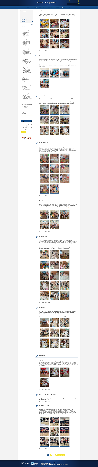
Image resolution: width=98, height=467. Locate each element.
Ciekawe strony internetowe (25, 65)
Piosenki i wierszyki (26, 69)
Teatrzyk (41, 55)
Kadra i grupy (25, 83)
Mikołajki (24, 50)
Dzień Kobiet (42, 200)
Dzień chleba (25, 33)
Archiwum (24, 21)
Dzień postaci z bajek (26, 41)
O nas (35, 7)
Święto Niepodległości (27, 53)
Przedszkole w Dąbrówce (46, 3)
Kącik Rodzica (41, 7)
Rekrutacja (24, 17)
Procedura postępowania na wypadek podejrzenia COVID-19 (27, 94)
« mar (23, 132)
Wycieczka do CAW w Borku (45, 11)
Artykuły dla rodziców (27, 61)
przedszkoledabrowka (46, 50)
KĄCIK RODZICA (24, 60)
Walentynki (42, 355)
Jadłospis (24, 68)
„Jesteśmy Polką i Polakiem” (26, 31)
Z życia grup (63, 7)
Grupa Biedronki (27, 70)
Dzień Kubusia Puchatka (27, 38)
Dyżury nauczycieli (26, 67)
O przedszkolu (25, 84)
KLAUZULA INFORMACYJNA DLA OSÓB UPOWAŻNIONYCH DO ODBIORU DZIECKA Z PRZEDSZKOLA (27, 74)
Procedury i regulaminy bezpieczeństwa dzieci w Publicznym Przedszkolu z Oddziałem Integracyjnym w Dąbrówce (27, 103)
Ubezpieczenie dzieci (25, 112)
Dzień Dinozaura (26, 35)
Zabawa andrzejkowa (26, 57)
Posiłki (24, 88)
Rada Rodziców (25, 19)
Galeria (57, 7)
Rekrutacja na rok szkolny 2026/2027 (48, 394)
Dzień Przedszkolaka (26, 43)
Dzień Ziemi (25, 44)
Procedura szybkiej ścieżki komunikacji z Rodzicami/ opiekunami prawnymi (27, 98)
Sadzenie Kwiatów (26, 52)
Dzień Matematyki (43, 142)
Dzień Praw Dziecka (26, 42)
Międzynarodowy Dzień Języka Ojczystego (27, 48)
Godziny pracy (25, 87)
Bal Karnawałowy (26, 32)
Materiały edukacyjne (25, 79)
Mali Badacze (25, 46)
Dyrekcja (24, 81)
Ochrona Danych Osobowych (25, 14)
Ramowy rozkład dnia (27, 89)
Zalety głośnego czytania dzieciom (27, 63)
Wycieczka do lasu (26, 55)
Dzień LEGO (42, 307)
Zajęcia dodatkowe (26, 90)
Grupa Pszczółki (27, 71)
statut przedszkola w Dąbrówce (25, 110)
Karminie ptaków (26, 45)
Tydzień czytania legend (27, 54)
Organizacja (50, 7)
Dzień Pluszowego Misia (27, 40)
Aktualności (29, 7)
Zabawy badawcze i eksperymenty (26, 59)
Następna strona (61, 455)
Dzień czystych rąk (26, 34)
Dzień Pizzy (25, 39)
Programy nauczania (25, 106)
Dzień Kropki (25, 36)
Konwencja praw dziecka (26, 78)
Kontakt (69, 7)
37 (56, 455)
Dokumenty (24, 11)
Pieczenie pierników (26, 51)
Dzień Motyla (42, 95)
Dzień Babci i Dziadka (44, 405)
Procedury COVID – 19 (25, 92)
